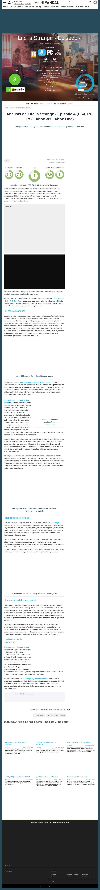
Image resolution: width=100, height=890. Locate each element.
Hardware (70, 7)
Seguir (82, 84)
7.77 (85, 79)
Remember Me (9, 191)
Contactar (53, 877)
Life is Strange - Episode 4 (50, 38)
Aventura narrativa (53, 43)
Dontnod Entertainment (53, 73)
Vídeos (70, 103)
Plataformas (79, 7)
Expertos (52, 709)
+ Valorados (44, 709)
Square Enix (54, 75)
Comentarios (34, 710)
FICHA (28, 103)
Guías (26, 7)
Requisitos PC (50, 91)
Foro (57, 7)
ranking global (88, 98)
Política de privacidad (72, 877)
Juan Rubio (50, 159)
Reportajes (38, 7)
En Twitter (66, 709)
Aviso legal (85, 874)
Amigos (59, 709)
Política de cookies (87, 877)
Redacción (53, 874)
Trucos (52, 7)
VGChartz (53, 881)
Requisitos (34, 103)
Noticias (13, 7)
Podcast (86, 7)
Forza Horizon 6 (18, 1)
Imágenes (63, 103)
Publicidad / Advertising (72, 874)
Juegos (31, 7)
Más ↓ (36, 2)
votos (85, 94)
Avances (46, 7)
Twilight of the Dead (19, 4)
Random (63, 7)
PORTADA (6, 7)
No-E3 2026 (28, 4)
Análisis (20, 7)
